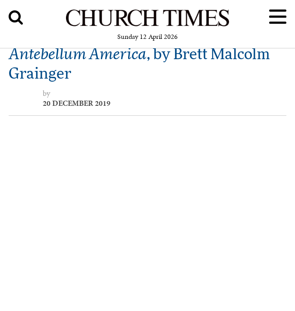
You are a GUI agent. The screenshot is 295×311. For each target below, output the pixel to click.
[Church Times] (147, 25)
